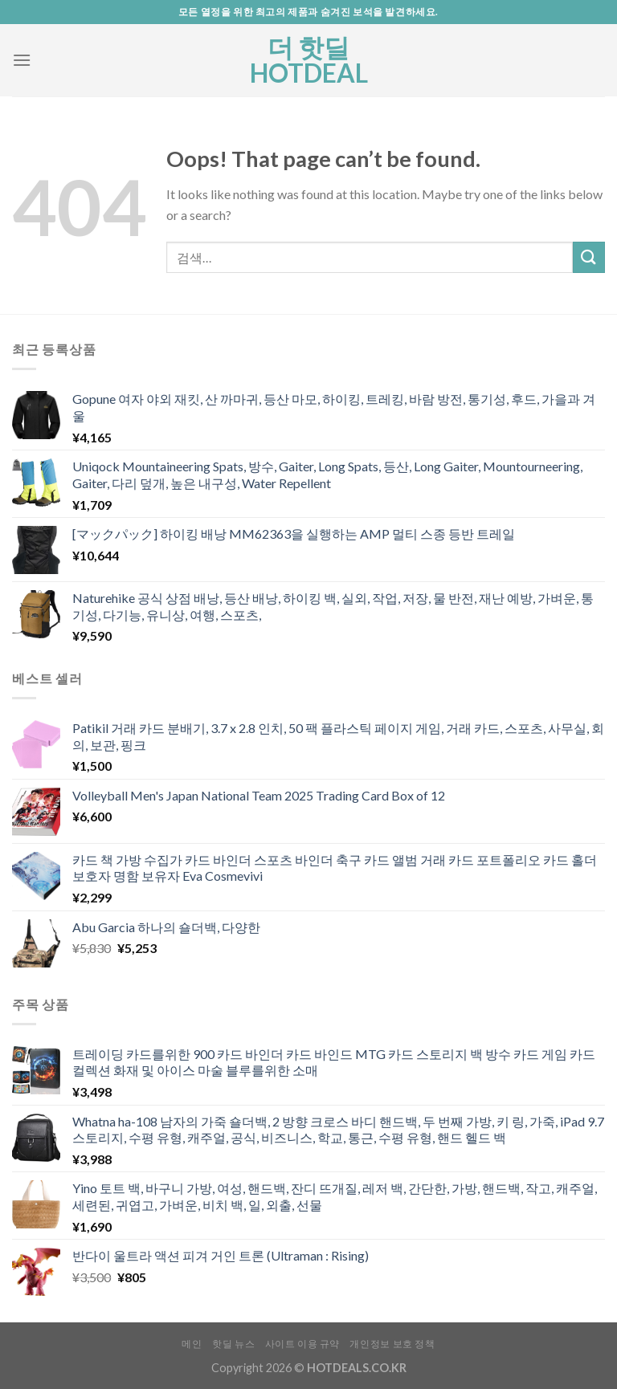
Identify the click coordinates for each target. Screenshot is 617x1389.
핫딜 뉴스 (233, 1344)
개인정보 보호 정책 (392, 1344)
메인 (192, 1344)
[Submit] (589, 257)
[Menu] (21, 59)
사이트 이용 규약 (303, 1344)
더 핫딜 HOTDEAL (309, 60)
